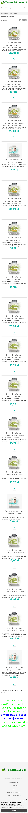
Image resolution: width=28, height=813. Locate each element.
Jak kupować (13, 782)
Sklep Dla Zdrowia (14, 796)
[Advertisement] (14, 747)
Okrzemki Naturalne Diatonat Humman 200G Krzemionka (14, 84)
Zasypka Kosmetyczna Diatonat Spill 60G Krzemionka (14, 162)
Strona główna (4, 13)
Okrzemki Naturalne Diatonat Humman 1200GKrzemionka (14, 45)
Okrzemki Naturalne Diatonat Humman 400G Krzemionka (14, 123)
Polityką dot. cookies (15, 802)
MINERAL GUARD (13, 13)
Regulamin (13, 786)
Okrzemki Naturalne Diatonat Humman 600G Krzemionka (14, 201)
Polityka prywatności (14, 792)
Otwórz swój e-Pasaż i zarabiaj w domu (14, 716)
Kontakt (14, 789)
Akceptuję (14, 810)
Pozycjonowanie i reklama (14, 779)
